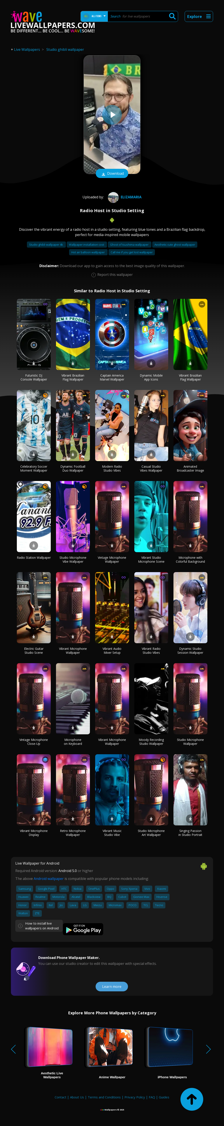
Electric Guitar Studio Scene (34, 651)
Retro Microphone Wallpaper (73, 833)
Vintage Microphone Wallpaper (112, 559)
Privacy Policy (134, 1097)
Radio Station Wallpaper (34, 557)
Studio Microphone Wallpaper (190, 742)
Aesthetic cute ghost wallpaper (174, 245)
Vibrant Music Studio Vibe (112, 833)
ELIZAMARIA (124, 197)
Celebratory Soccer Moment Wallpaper (33, 468)
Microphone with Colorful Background (190, 559)
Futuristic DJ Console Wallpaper (34, 377)
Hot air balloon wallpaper (88, 252)
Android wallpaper (49, 878)
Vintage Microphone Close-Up (33, 742)
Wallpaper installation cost (87, 245)
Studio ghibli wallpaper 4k (46, 245)
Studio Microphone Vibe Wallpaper (73, 559)
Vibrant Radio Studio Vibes (151, 651)
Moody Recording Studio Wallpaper (151, 742)
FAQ (152, 1097)
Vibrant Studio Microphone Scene (151, 559)
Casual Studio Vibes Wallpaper (151, 468)
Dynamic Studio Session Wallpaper (190, 651)
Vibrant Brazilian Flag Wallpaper (72, 377)
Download (112, 174)
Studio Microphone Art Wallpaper (151, 833)
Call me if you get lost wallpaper (132, 252)
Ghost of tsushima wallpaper (129, 245)
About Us (77, 1097)
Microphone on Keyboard (73, 742)
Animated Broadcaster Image (190, 468)
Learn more (111, 986)
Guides (164, 1097)
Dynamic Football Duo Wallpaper (72, 468)
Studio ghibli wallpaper (65, 49)
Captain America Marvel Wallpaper (112, 377)
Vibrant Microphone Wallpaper (73, 651)
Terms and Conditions (104, 1097)
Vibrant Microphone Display (34, 833)
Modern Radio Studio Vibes (112, 468)
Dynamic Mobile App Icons (151, 377)
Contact (60, 1097)
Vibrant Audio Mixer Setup (112, 651)
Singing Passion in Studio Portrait (190, 833)
